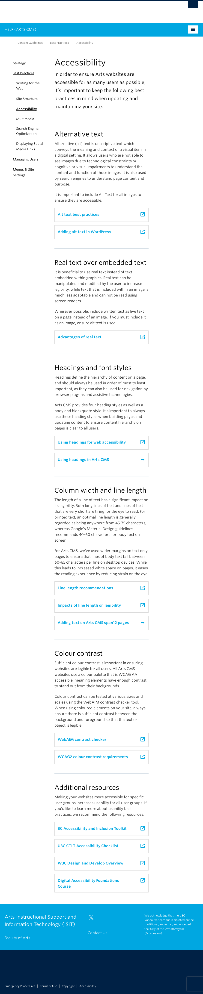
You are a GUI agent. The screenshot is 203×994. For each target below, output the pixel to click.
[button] (7, 73)
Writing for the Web (28, 85)
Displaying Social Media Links (29, 146)
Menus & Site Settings (23, 172)
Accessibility (26, 109)
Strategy (19, 63)
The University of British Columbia (87, 9)
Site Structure (27, 99)
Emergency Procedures (20, 986)
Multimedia (25, 119)
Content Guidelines (30, 42)
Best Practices (59, 42)
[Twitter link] (93, 919)
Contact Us (97, 933)
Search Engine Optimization (27, 131)
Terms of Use (48, 986)
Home (7, 42)
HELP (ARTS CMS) (20, 29)
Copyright (68, 986)
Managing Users (26, 159)
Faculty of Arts (17, 938)
